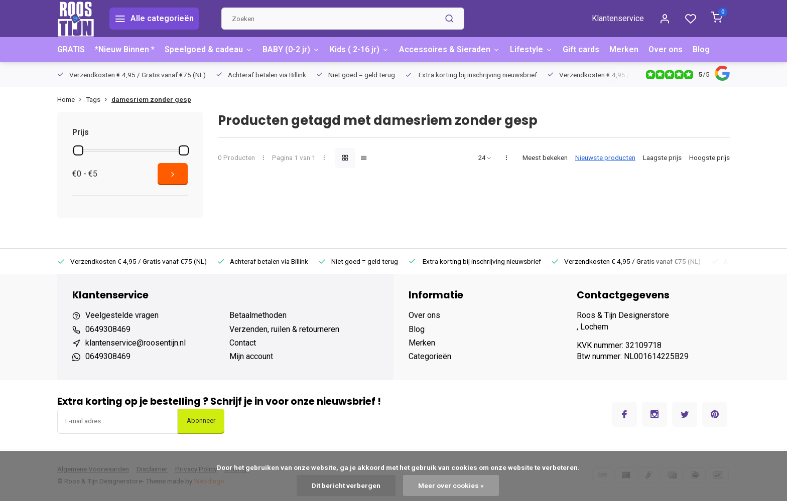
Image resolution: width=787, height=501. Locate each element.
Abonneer (201, 420)
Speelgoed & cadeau (208, 49)
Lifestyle (531, 49)
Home (71, 99)
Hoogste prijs (709, 157)
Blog (701, 49)
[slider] (78, 150)
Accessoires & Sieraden (449, 49)
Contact (242, 343)
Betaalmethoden (258, 315)
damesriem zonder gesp (151, 99)
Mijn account (251, 356)
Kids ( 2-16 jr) (359, 49)
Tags (98, 99)
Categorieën (430, 356)
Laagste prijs (662, 157)
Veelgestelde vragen (122, 315)
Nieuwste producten (605, 157)
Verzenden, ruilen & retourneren (284, 329)
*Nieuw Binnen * (125, 49)
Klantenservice (618, 18)
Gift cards (581, 49)
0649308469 (107, 329)
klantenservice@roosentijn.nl (135, 343)
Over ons (665, 49)
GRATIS (71, 49)
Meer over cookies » (451, 485)
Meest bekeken (545, 157)
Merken (623, 49)
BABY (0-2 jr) (291, 49)
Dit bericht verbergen (346, 485)
